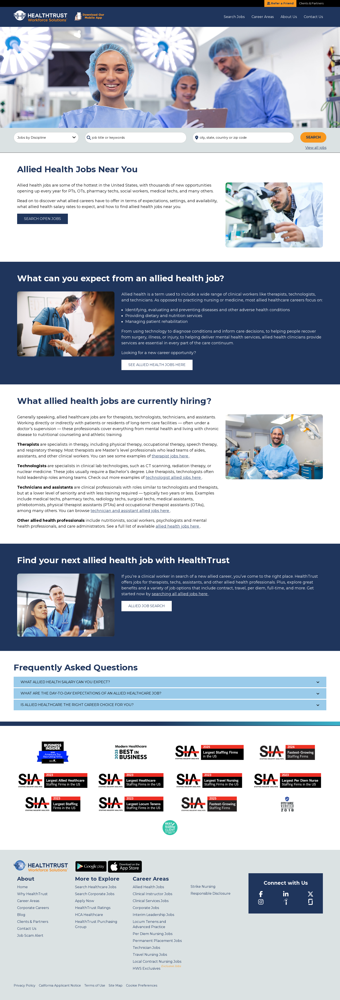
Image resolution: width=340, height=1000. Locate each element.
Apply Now (84, 901)
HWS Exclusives (157, 968)
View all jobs (315, 148)
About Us (289, 17)
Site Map (116, 985)
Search (313, 137)
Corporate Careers (33, 908)
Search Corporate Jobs (94, 894)
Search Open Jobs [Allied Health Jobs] (42, 219)
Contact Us (313, 17)
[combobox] (135, 137)
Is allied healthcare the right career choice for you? (170, 705)
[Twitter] (310, 894)
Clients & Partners (311, 3)
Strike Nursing (203, 887)
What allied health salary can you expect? (170, 682)
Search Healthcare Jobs (95, 887)
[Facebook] (261, 894)
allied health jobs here (178, 526)
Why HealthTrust (32, 894)
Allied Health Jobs (148, 887)
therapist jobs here (170, 456)
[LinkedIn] (286, 894)
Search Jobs (234, 17)
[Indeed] (286, 902)
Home (22, 887)
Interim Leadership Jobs (153, 915)
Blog (21, 915)
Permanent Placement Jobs (157, 941)
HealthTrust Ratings (92, 908)
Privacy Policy (24, 985)
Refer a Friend (280, 3)
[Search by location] (243, 137)
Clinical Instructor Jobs (152, 894)
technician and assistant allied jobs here (130, 510)
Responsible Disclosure (210, 893)
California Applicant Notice (60, 985)
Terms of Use (94, 985)
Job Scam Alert (30, 935)
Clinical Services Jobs (150, 901)
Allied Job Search (146, 606)
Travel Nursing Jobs (150, 955)
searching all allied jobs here (180, 594)
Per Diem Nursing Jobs (152, 934)
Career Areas (263, 17)
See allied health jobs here (157, 365)
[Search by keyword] (135, 137)
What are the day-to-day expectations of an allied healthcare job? (170, 693)
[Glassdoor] (310, 901)
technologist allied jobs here (174, 477)
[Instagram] (261, 902)
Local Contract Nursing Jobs (157, 961)
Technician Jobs (146, 948)
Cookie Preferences (141, 985)
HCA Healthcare (89, 915)
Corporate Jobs (146, 908)
